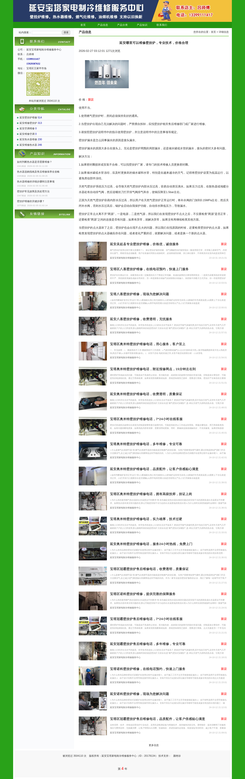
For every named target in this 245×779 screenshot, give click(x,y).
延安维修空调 (27, 134)
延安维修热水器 (28, 145)
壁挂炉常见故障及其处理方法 (33, 191)
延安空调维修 (27, 128)
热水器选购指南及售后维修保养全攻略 (38, 171)
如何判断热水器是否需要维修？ (34, 162)
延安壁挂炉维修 (28, 117)
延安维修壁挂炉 (28, 123)
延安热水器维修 (28, 139)
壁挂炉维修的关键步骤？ (31, 201)
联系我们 (162, 25)
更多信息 (154, 745)
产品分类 (122, 25)
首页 (83, 25)
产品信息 (103, 25)
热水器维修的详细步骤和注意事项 (36, 181)
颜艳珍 (177, 755)
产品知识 (142, 25)
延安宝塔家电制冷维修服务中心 (125, 258)
